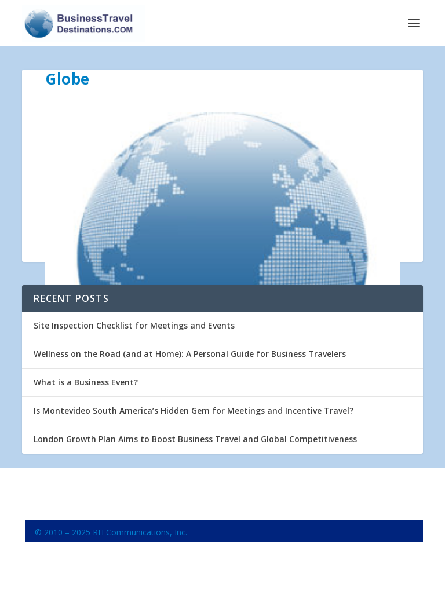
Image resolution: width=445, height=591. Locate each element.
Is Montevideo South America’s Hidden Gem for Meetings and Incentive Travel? (193, 410)
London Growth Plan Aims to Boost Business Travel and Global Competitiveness (195, 438)
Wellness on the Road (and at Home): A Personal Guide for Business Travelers (190, 353)
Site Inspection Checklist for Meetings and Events (134, 325)
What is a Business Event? (86, 382)
